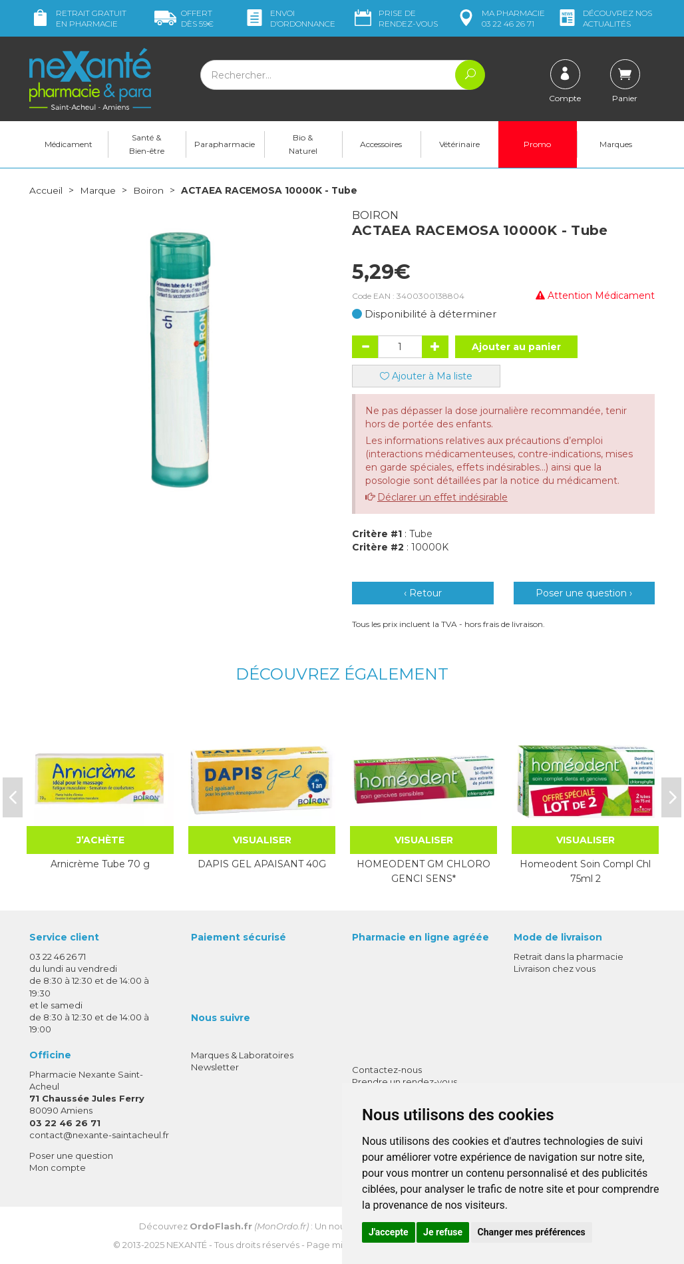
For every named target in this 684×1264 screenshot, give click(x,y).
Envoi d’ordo (289, 18)
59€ (184, 18)
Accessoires (381, 144)
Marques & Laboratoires (242, 1054)
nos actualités (604, 18)
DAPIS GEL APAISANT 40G (262, 863)
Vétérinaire (459, 144)
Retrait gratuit (77, 18)
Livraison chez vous (555, 967)
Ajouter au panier (516, 346)
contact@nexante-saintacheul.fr (99, 1134)
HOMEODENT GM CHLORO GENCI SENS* (423, 870)
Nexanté (186, 1244)
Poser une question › (584, 592)
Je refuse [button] (442, 1232)
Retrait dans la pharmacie (568, 955)
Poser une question (71, 1155)
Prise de (395, 18)
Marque (98, 190)
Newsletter (215, 1066)
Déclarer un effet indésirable (442, 497)
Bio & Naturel (303, 144)
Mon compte (57, 1166)
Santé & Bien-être (146, 144)
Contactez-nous (387, 1069)
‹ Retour (423, 592)
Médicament (68, 144)
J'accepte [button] (389, 1232)
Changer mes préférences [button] (532, 1232)
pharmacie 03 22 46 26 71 (500, 18)
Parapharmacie (224, 144)
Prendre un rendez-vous (404, 1081)
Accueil (46, 190)
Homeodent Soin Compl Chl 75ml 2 (585, 870)
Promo (537, 144)
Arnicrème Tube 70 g (100, 863)
